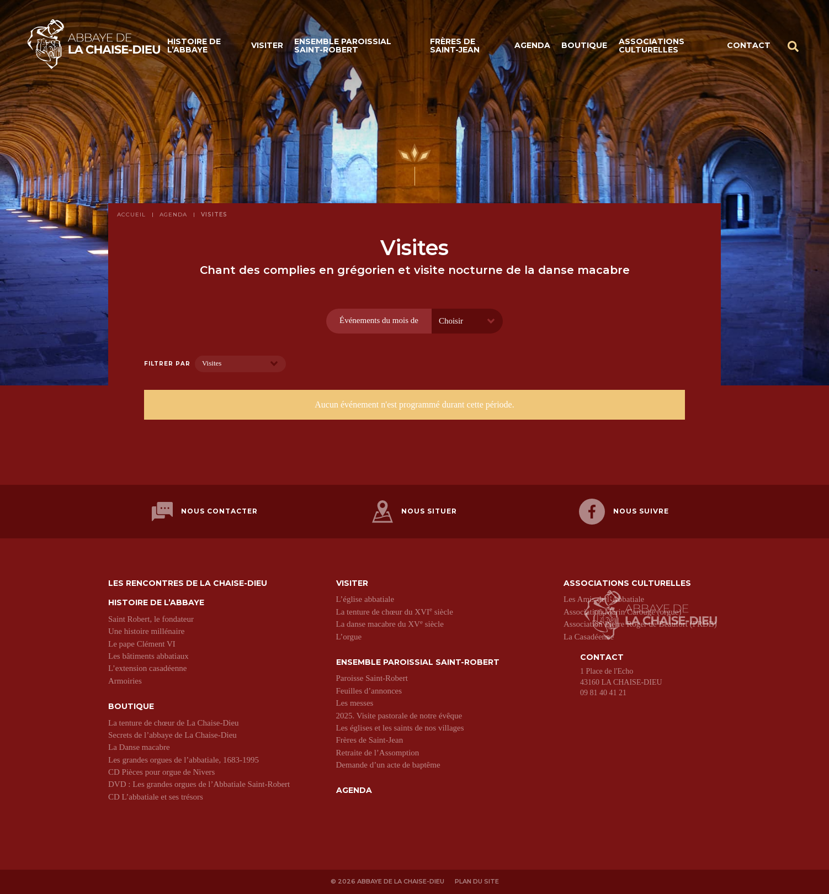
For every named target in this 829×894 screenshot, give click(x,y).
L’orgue (349, 636)
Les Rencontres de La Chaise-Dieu (187, 583)
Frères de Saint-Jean (455, 45)
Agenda (532, 45)
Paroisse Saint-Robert (372, 678)
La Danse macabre (139, 747)
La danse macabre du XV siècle (390, 624)
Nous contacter (205, 511)
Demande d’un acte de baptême (388, 764)
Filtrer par (167, 364)
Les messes (355, 703)
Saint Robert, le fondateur (151, 619)
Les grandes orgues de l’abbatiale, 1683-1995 (183, 759)
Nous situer (414, 511)
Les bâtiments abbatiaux (148, 656)
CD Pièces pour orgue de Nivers (161, 772)
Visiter (267, 45)
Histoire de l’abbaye (194, 45)
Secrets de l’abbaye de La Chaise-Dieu (172, 735)
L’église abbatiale (365, 599)
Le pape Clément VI (142, 643)
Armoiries (125, 680)
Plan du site (477, 881)
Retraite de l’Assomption (377, 752)
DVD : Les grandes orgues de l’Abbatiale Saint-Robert (199, 784)
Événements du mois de (378, 320)
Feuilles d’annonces (369, 690)
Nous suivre (624, 512)
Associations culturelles (651, 45)
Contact (748, 45)
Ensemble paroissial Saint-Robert (342, 45)
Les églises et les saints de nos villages (400, 727)
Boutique (584, 45)
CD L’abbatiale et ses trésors (155, 796)
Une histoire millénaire (146, 631)
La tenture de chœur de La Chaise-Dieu (173, 722)
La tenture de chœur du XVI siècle (394, 611)
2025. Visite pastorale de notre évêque (399, 715)
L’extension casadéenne (147, 668)
